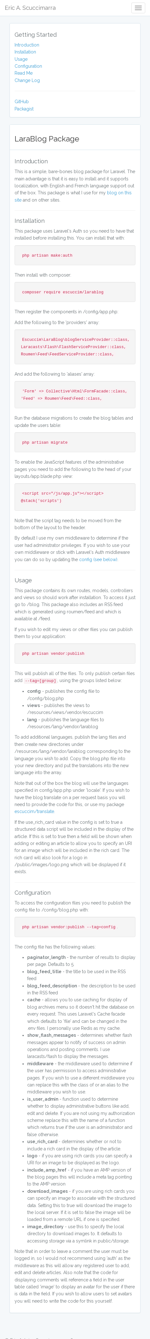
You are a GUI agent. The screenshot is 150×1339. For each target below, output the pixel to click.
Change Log (27, 80)
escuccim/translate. (35, 811)
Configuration (28, 66)
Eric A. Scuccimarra (30, 7)
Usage (21, 59)
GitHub (22, 101)
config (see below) (98, 559)
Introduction (27, 44)
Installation (25, 51)
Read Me (24, 73)
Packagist (24, 108)
